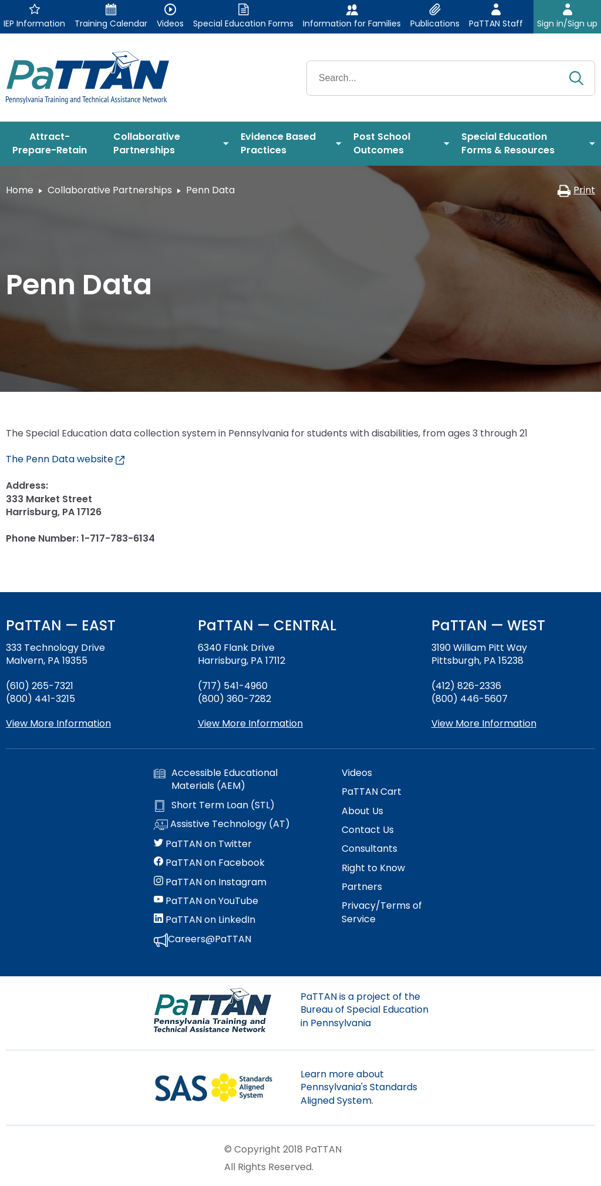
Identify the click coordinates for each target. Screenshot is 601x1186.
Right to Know (373, 868)
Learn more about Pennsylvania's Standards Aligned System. (358, 1087)
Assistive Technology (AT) (222, 825)
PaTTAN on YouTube (206, 901)
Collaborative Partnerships (110, 190)
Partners (362, 887)
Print (576, 190)
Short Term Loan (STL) (214, 805)
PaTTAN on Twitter (203, 844)
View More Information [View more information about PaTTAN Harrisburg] (250, 723)
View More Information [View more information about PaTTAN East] (58, 723)
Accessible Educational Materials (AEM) (216, 779)
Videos (357, 773)
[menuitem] (53, 144)
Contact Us (368, 830)
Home (19, 190)
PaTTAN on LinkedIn (204, 919)
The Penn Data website (65, 459)
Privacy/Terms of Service (382, 912)
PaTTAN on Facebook (209, 862)
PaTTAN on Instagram (210, 882)
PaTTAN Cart (371, 791)
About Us (362, 811)
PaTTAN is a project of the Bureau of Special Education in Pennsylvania (364, 1010)
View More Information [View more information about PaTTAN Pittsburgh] (483, 723)
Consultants (369, 848)
